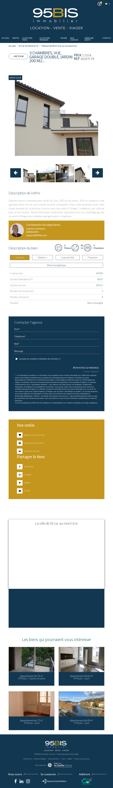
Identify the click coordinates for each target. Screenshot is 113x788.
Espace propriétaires (54, 781)
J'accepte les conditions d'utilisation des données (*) (39, 359)
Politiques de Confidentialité (52, 403)
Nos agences (74, 39)
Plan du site (27, 759)
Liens (63, 759)
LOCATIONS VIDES (27, 39)
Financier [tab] (93, 257)
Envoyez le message (86, 367)
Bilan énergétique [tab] (56, 265)
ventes (15, 38)
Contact (106, 38)
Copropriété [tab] (67, 257)
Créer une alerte (89, 39)
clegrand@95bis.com (36, 235)
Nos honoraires (53, 759)
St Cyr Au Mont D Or (29, 45)
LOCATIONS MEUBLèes (45, 39)
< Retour (18, 56)
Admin (69, 759)
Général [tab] (19, 257)
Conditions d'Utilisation (73, 403)
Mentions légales (40, 759)
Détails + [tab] (42, 257)
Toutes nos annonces (82, 759)
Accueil (5, 38)
